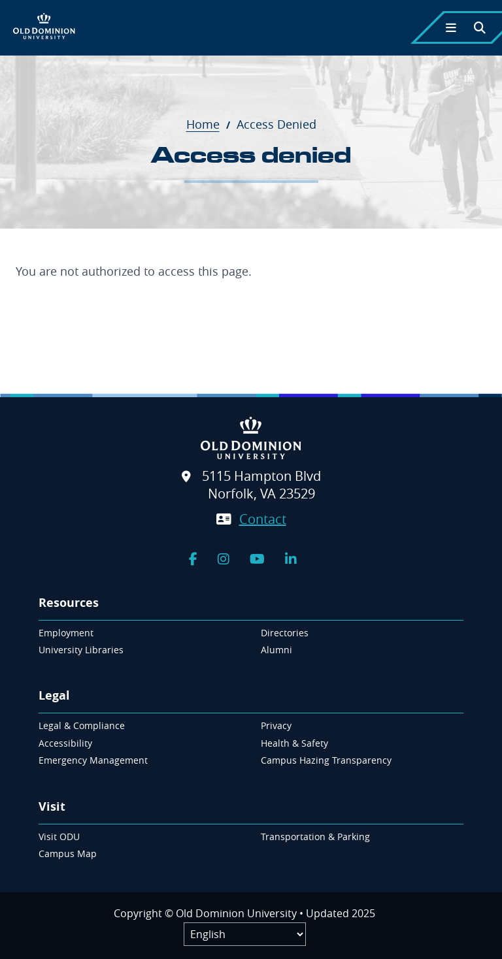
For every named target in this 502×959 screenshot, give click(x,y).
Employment (66, 632)
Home (209, 124)
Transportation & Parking (315, 836)
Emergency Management (93, 760)
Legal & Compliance (82, 725)
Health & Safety (294, 743)
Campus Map (68, 853)
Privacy (276, 725)
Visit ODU (59, 836)
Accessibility (65, 743)
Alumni (276, 649)
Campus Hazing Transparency (326, 760)
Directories (285, 632)
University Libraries (81, 649)
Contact (262, 519)
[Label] (245, 934)
